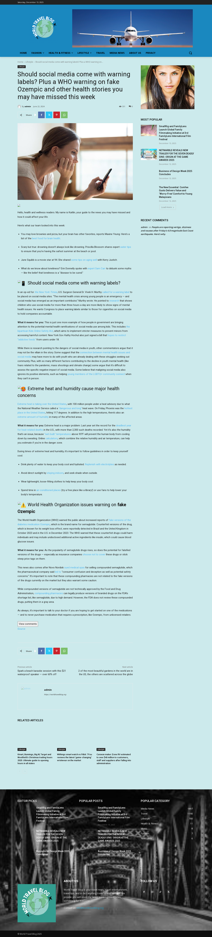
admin (28, 106)
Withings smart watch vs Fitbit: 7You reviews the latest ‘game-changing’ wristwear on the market (74, 757)
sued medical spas (74, 567)
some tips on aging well (84, 259)
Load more (167, 207)
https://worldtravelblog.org (55, 694)
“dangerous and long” (70, 408)
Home (20, 62)
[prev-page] (20, 771)
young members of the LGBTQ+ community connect (96, 374)
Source (21, 628)
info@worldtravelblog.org (90, 907)
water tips (125, 246)
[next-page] (25, 771)
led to (58, 571)
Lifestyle (29, 62)
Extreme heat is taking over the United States (42, 404)
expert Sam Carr (97, 268)
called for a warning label (115, 292)
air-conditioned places (48, 490)
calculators (52, 438)
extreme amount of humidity (33, 416)
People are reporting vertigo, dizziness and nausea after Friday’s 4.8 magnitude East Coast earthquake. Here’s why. (167, 231)
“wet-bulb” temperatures (57, 434)
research (114, 300)
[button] (190, 53)
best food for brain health (46, 238)
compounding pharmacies (49, 593)
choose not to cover (94, 554)
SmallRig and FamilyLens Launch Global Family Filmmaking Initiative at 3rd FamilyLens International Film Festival (175, 133)
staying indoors (55, 472)
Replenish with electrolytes (99, 464)
